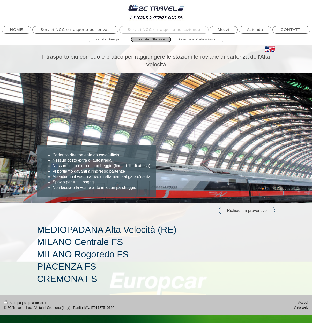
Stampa (13, 303)
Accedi (303, 302)
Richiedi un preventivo (246, 210)
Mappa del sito (35, 303)
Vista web (301, 307)
